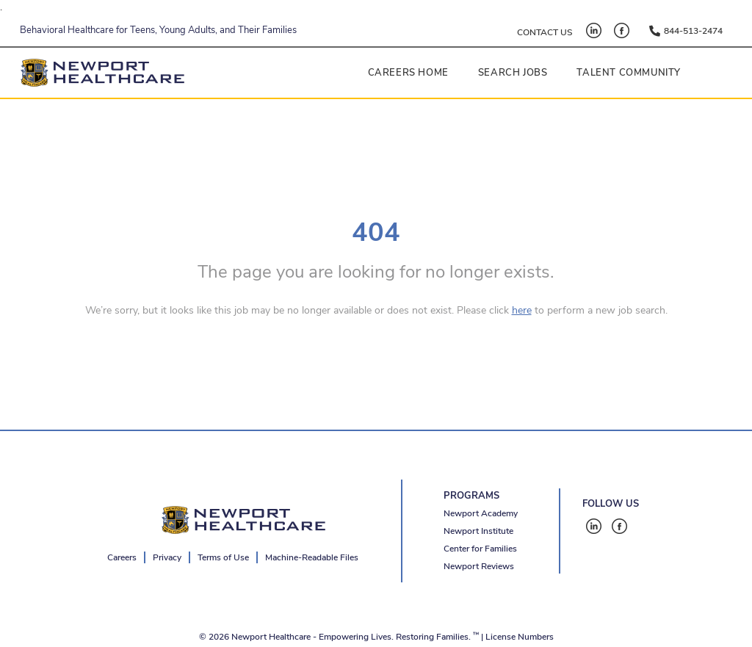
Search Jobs (513, 72)
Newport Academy (481, 513)
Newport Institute (478, 531)
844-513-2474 (693, 31)
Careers (122, 557)
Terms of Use (223, 557)
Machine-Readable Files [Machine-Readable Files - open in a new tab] (311, 557)
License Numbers (519, 637)
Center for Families (480, 548)
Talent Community (628, 72)
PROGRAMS (471, 495)
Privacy (167, 557)
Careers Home (408, 72)
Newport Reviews (479, 566)
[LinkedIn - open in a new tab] (593, 30)
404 (376, 232)
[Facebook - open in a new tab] (621, 30)
